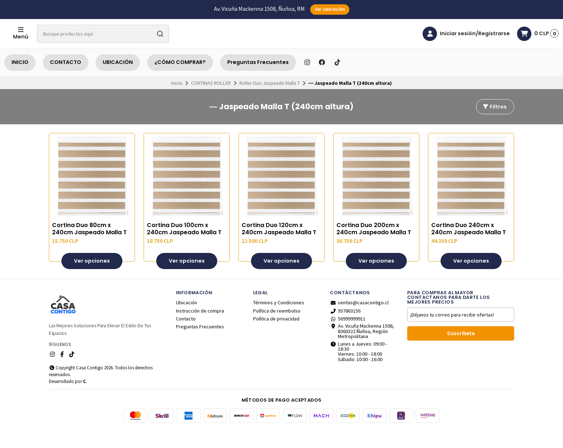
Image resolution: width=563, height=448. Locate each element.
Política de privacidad (276, 336)
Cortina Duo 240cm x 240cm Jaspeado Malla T (468, 247)
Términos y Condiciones (278, 320)
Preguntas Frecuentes (258, 80)
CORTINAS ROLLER (211, 101)
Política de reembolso (277, 328)
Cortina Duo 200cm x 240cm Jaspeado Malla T (373, 247)
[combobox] (132, 43)
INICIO (19, 80)
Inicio (176, 101)
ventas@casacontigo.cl (359, 320)
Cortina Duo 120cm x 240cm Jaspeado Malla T (279, 247)
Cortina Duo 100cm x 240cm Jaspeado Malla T (184, 247)
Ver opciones (92, 278)
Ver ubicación (330, 9)
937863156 (345, 328)
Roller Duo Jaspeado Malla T (269, 101)
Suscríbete (461, 351)
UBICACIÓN (118, 80)
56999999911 (348, 336)
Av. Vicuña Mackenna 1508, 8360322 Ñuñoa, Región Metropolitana (362, 349)
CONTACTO (65, 80)
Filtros (494, 124)
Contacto (186, 336)
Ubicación (186, 320)
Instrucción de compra (200, 328)
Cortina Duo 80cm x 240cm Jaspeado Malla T (89, 247)
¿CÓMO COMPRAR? (180, 80)
